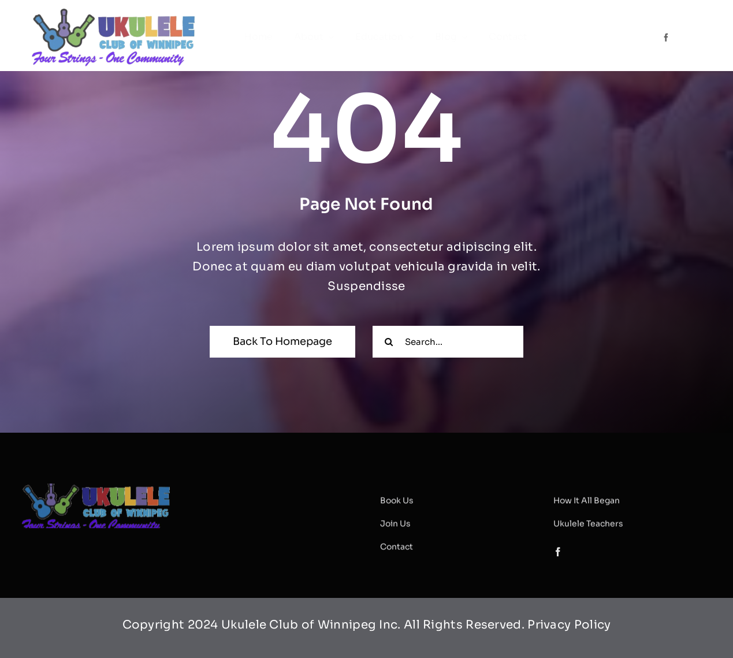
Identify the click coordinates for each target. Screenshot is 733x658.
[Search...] (448, 342)
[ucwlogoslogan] (114, 12)
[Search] (388, 342)
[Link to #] (678, 37)
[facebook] (666, 38)
